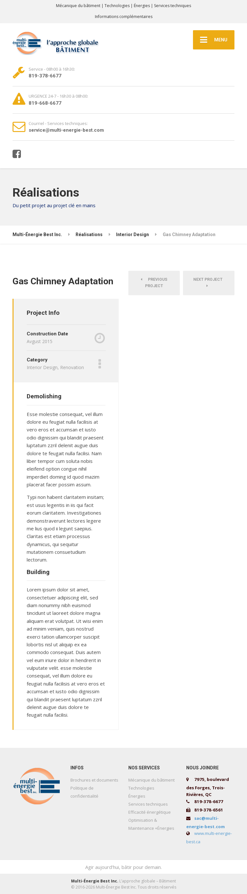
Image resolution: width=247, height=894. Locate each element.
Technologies (141, 788)
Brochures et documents (94, 780)
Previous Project (154, 282)
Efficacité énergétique (149, 812)
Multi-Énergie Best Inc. (94, 881)
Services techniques (148, 804)
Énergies (136, 796)
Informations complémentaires (123, 16)
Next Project (208, 282)
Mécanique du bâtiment (151, 780)
